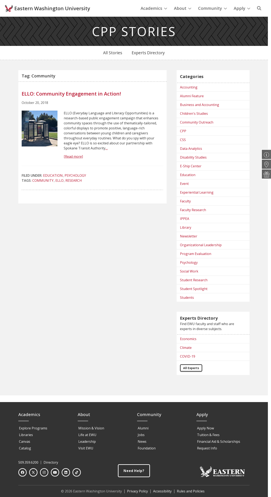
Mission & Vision (91, 430)
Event (184, 192)
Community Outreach (196, 131)
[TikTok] (76, 474)
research (73, 189)
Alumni (143, 430)
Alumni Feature (192, 104)
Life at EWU (87, 436)
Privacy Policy (137, 493)
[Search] (259, 17)
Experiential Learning (197, 201)
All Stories (112, 61)
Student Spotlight (193, 297)
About (182, 17)
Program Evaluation (195, 262)
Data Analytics (191, 157)
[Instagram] (44, 474)
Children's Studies (194, 122)
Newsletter (188, 244)
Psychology (75, 184)
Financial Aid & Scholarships (218, 443)
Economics (188, 347)
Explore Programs (33, 430)
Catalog (25, 450)
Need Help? (134, 473)
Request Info (207, 450)
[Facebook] (22, 474)
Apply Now (205, 430)
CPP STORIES (134, 39)
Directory (51, 464)
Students (187, 306)
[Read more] (73, 165)
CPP (183, 139)
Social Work (189, 280)
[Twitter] (33, 474)
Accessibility (162, 493)
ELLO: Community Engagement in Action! (71, 102)
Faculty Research (193, 218)
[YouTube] (55, 474)
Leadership (87, 443)
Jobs (141, 436)
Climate (186, 356)
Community (212, 17)
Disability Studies (193, 166)
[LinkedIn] (66, 474)
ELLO (59, 189)
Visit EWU (85, 450)
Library (185, 236)
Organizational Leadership (201, 253)
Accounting (188, 95)
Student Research (193, 288)
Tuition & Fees (208, 436)
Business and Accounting (199, 113)
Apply (242, 17)
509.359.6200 (28, 464)
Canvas (24, 443)
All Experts (191, 376)
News (142, 443)
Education (53, 184)
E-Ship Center (190, 174)
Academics (154, 17)
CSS (183, 148)
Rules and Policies (191, 493)
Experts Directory (148, 61)
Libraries (26, 436)
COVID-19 (187, 365)
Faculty (185, 209)
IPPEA (184, 227)
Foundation (147, 450)
